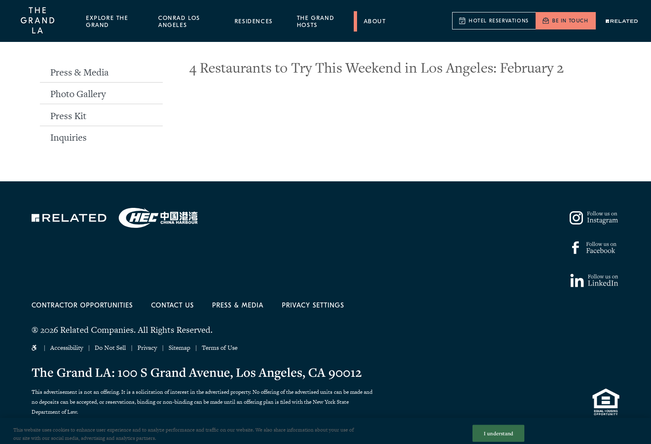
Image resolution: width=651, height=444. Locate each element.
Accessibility (66, 347)
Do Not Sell (111, 347)
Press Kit (68, 115)
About (375, 21)
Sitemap (179, 347)
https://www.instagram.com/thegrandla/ (594, 217)
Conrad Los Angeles (179, 22)
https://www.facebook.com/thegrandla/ (593, 247)
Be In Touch (570, 21)
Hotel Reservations (499, 21)
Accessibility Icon (35, 348)
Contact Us (172, 305)
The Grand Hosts (315, 22)
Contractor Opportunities (82, 305)
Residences (254, 21)
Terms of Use (219, 347)
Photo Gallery (78, 93)
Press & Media (79, 72)
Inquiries (68, 137)
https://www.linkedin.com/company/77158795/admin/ (594, 280)
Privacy (147, 347)
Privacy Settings (313, 305)
